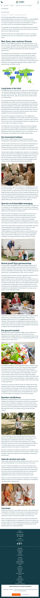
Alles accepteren (16, 594)
